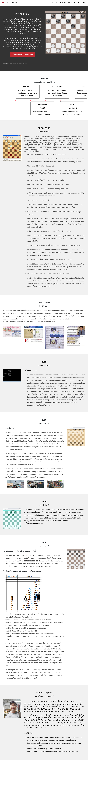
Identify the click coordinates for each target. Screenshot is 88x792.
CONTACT (82, 2)
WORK (71, 2)
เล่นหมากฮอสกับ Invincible (22, 54)
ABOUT (54, 2)
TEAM (63, 2)
